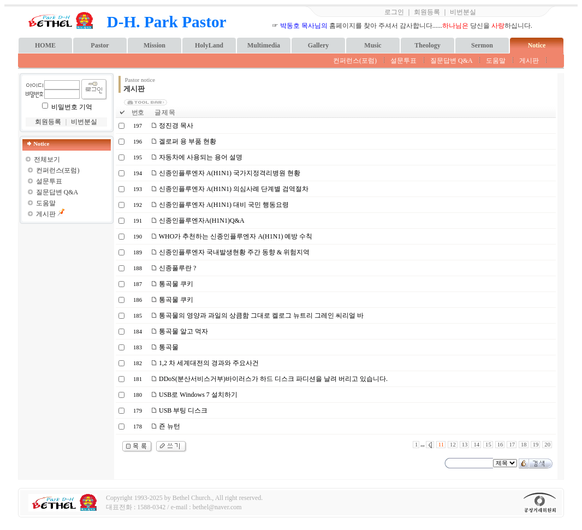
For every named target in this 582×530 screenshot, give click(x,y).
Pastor (100, 45)
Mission (154, 45)
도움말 (496, 60)
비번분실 (463, 12)
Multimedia (263, 45)
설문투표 (403, 60)
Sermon (482, 45)
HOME (45, 45)
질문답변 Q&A (451, 60)
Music (372, 45)
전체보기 (47, 159)
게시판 (529, 60)
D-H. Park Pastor (167, 22)
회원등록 (427, 12)
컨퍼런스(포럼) (355, 60)
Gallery (318, 45)
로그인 (394, 12)
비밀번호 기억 (71, 107)
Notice (537, 45)
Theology (427, 45)
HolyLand (209, 45)
